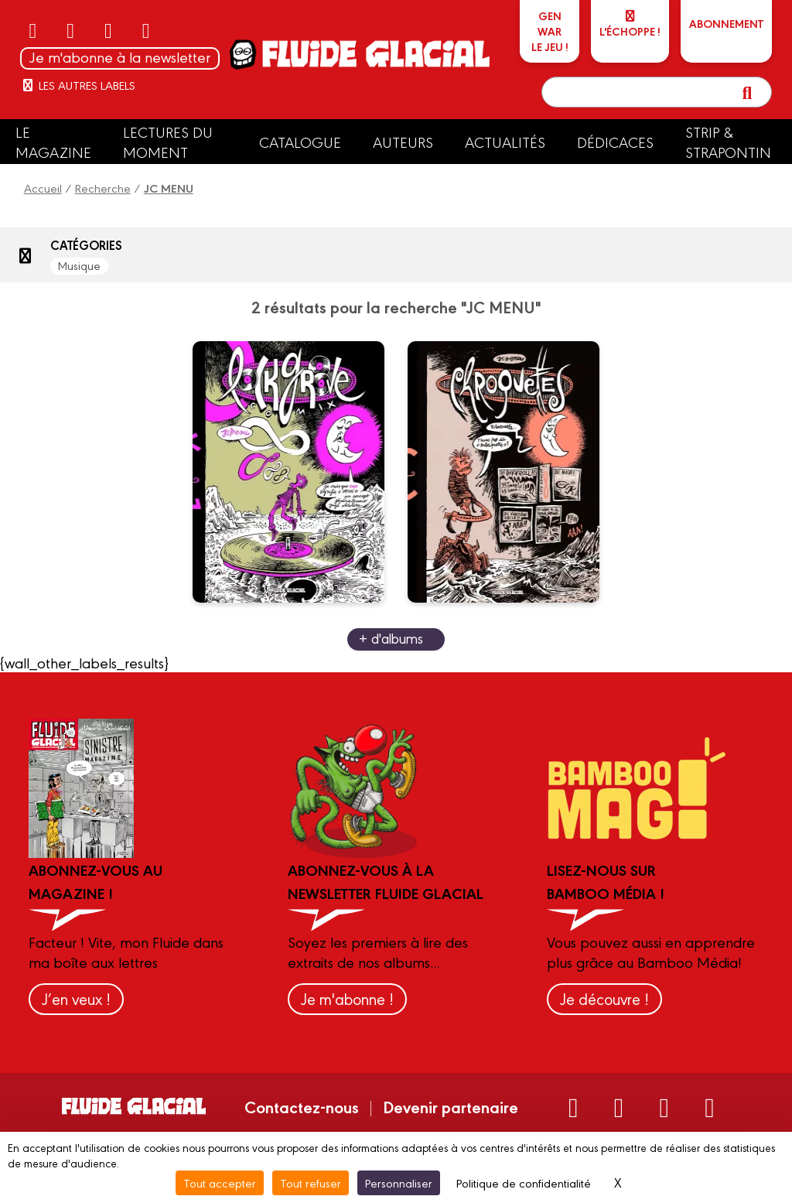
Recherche (103, 187)
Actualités (505, 142)
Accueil (43, 187)
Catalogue (300, 142)
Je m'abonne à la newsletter (119, 57)
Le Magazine (53, 141)
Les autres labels (77, 85)
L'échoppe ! (630, 24)
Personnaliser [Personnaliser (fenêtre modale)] (398, 1182)
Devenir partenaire (450, 1106)
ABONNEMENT (726, 23)
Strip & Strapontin (728, 141)
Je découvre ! (604, 998)
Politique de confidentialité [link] (523, 1182)
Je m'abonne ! (347, 998)
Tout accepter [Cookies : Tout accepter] (219, 1182)
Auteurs (403, 142)
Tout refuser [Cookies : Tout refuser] (310, 1182)
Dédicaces (615, 142)
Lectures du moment (168, 141)
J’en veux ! (76, 998)
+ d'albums (391, 638)
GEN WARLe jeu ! (549, 31)
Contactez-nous (301, 1106)
